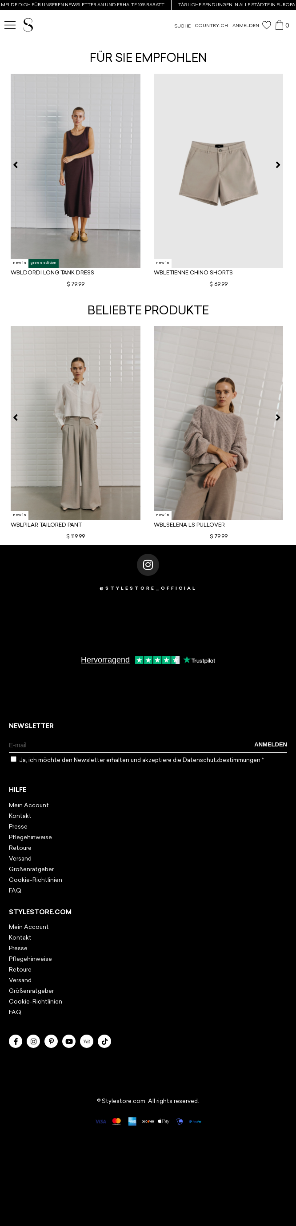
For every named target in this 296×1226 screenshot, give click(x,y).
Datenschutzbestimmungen (222, 760)
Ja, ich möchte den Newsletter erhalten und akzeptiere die (141, 760)
